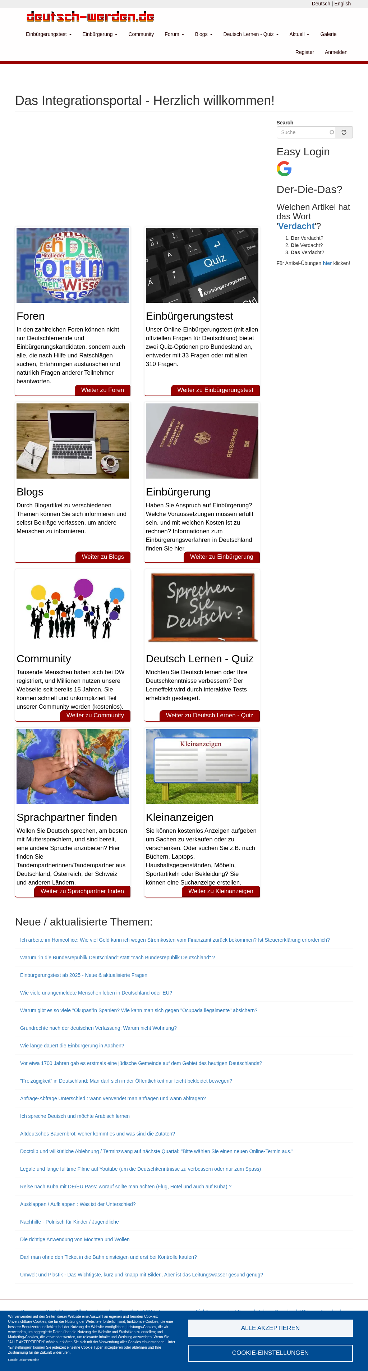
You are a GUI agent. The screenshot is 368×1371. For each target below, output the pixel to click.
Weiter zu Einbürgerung (221, 556)
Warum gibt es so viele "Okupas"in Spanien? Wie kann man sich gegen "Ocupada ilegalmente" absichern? (139, 1010)
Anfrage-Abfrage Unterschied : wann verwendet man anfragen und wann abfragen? (113, 1098)
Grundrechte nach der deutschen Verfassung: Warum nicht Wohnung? (98, 1028)
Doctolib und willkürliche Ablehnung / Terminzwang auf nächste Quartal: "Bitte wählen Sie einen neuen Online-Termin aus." (156, 1151)
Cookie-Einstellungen (270, 1352)
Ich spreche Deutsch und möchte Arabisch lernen (75, 1116)
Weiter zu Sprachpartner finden (82, 891)
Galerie (328, 34)
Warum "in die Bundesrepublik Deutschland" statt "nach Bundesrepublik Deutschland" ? (117, 957)
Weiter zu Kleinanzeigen (220, 891)
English (342, 3)
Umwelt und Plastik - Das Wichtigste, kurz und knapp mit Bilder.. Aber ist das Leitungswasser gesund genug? (141, 1275)
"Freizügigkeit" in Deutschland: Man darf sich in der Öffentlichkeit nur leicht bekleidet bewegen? (126, 1081)
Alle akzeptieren (270, 1328)
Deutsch (321, 3)
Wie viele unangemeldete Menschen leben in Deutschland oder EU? (96, 993)
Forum (174, 34)
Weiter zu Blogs (103, 556)
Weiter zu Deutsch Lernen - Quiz (209, 715)
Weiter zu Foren (102, 390)
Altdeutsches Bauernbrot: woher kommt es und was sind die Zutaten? (97, 1134)
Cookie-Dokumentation (23, 1360)
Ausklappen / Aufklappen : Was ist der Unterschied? (78, 1204)
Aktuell (300, 34)
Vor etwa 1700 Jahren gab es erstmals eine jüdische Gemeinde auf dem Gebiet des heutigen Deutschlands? (141, 1063)
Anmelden (336, 52)
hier (327, 263)
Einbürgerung (100, 34)
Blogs (204, 34)
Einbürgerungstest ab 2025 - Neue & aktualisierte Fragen (83, 975)
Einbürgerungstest (49, 34)
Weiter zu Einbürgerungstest (215, 390)
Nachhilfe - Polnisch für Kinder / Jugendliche (69, 1222)
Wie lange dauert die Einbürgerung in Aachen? (72, 1045)
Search (285, 122)
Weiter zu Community (95, 715)
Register (304, 52)
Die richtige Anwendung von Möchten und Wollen (75, 1239)
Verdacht (296, 226)
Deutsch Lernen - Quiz (251, 34)
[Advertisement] (140, 172)
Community (141, 34)
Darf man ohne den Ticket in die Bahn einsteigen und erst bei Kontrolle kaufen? (108, 1257)
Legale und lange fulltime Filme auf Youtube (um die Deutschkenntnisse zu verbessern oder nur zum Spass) (140, 1169)
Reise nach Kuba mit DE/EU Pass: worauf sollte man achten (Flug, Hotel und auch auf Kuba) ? (125, 1186)
